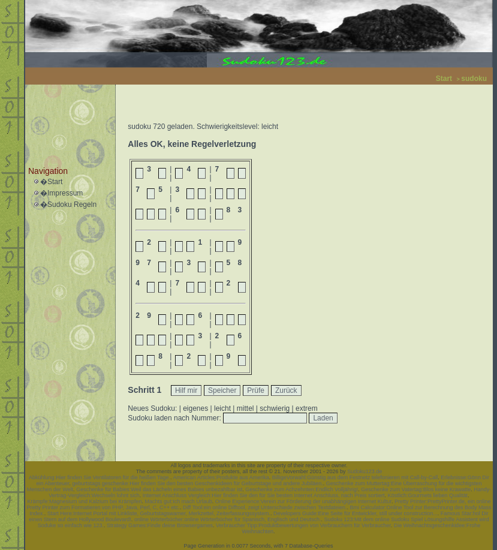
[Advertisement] (67, 115)
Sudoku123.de (364, 471)
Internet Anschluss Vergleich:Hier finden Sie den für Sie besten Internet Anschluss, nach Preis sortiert (264, 495)
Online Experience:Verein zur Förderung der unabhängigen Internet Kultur (303, 501)
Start (444, 78)
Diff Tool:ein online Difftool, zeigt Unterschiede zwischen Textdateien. (265, 507)
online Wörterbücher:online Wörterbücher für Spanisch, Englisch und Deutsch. (227, 519)
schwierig (275, 408)
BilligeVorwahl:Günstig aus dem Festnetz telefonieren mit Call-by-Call (355, 477)
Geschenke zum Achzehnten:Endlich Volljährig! (301, 489)
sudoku (474, 78)
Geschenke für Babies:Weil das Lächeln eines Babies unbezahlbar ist (159, 489)
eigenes (195, 408)
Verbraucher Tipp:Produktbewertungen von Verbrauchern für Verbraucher (303, 525)
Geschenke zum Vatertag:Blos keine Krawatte (416, 489)
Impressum (65, 193)
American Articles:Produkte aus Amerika (221, 477)
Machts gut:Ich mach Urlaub (178, 501)
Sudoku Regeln (72, 204)
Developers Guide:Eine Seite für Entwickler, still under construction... (355, 513)
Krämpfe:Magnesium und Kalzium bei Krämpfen (85, 501)
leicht (222, 408)
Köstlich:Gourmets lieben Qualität (428, 495)
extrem (307, 408)
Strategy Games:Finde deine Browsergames (160, 525)
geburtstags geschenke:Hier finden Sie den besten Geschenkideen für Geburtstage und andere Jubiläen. (198, 483)
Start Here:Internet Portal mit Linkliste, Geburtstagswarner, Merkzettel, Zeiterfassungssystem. (158, 513)
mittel (245, 408)
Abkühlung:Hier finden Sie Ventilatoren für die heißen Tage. (99, 477)
